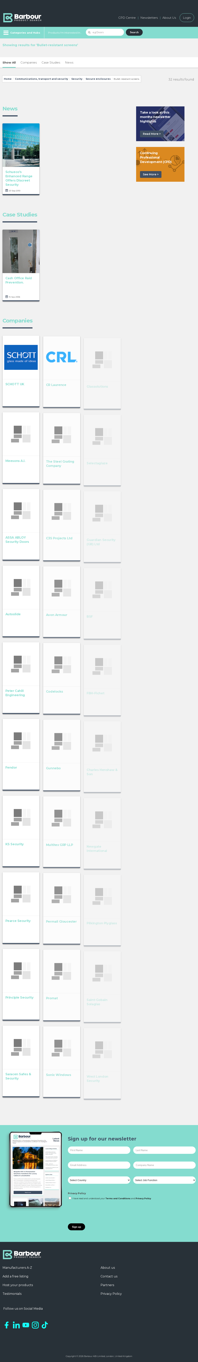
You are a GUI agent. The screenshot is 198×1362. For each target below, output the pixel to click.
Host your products (18, 1285)
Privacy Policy (77, 1193)
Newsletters (149, 18)
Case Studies (51, 62)
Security (76, 78)
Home (8, 78)
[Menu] (21, 32)
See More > (151, 174)
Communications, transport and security (41, 78)
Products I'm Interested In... (65, 32)
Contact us (109, 1276)
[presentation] (97, 1211)
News (69, 62)
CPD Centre (127, 18)
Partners (107, 1285)
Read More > (152, 134)
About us (108, 1268)
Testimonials (12, 1294)
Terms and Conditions (118, 1198)
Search (134, 32)
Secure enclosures (98, 78)
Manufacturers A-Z (17, 1268)
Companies (28, 62)
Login (187, 18)
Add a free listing (15, 1276)
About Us (169, 18)
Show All (9, 62)
